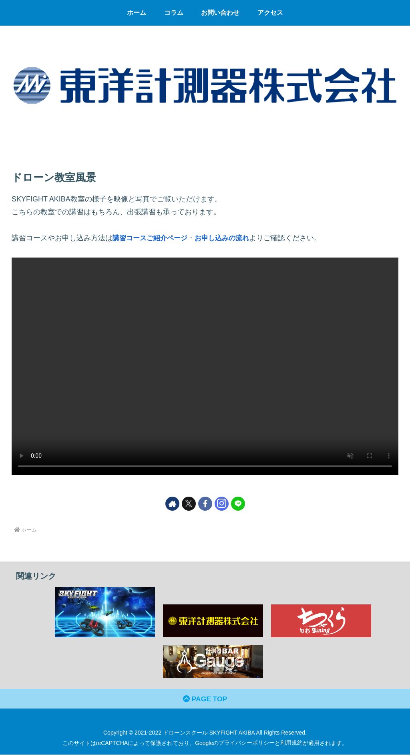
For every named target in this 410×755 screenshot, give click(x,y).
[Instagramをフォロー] (222, 504)
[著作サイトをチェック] (172, 504)
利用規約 (291, 743)
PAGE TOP (205, 699)
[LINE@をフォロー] (238, 504)
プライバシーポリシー (247, 743)
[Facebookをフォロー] (205, 504)
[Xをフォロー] (189, 504)
